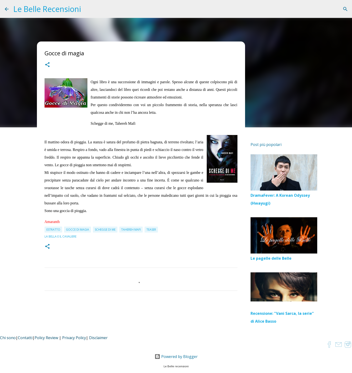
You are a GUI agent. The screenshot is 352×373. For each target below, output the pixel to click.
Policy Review (46, 337)
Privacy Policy (74, 337)
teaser (151, 230)
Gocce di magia (77, 230)
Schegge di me (105, 230)
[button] (47, 65)
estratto (53, 230)
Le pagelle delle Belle (271, 258)
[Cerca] (345, 9)
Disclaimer (98, 337)
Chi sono (8, 337)
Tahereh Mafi (131, 230)
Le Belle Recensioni (47, 9)
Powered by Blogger (176, 356)
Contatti (25, 337)
